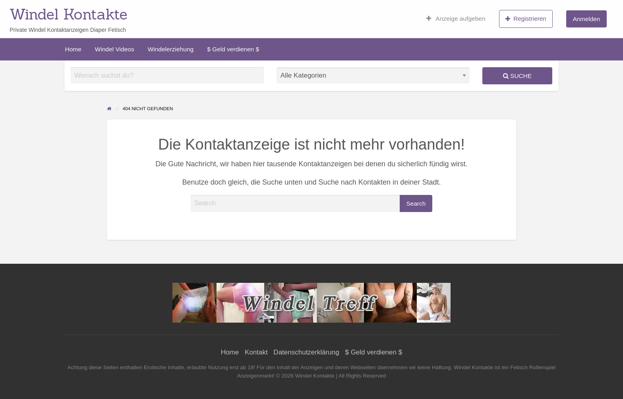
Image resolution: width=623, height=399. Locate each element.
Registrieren (525, 18)
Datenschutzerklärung (306, 352)
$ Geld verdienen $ (233, 49)
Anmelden (586, 19)
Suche (517, 75)
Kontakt (256, 352)
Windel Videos (114, 49)
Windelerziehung (170, 49)
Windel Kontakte (69, 13)
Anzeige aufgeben (456, 18)
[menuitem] (456, 18)
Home (73, 49)
